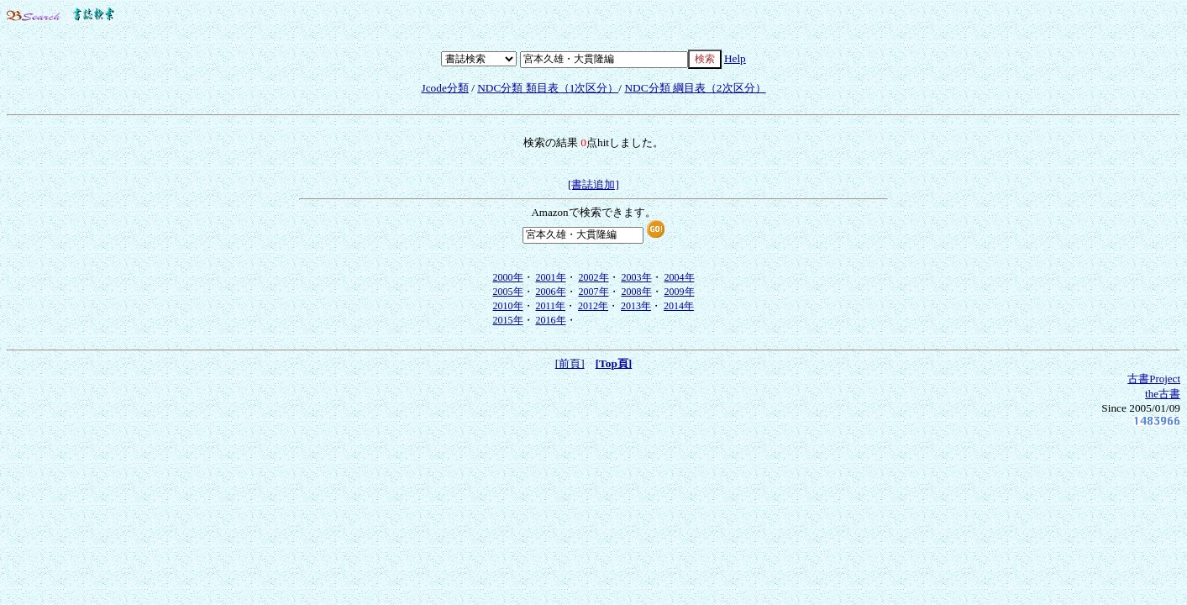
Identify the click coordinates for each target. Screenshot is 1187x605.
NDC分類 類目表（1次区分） (547, 88)
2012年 (593, 306)
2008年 (637, 291)
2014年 (679, 306)
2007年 (594, 291)
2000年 (508, 277)
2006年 (551, 291)
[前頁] (570, 363)
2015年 (508, 320)
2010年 (508, 306)
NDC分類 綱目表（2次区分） (694, 88)
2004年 (679, 277)
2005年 (508, 291)
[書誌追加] (593, 184)
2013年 (636, 306)
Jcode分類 (444, 88)
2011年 (551, 306)
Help (735, 58)
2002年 (594, 277)
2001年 (551, 277)
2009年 (679, 291)
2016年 (551, 320)
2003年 (637, 277)
